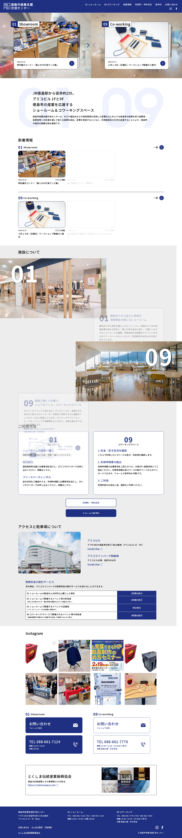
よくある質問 (36, 827)
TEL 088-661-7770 (121, 744)
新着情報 (127, 4)
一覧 (156, 147)
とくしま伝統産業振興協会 (29, 832)
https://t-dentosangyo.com (41, 784)
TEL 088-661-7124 (53, 744)
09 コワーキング (112, 4)
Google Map (93, 548)
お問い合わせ (171, 4)
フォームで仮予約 (91, 513)
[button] (44, 75)
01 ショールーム (93, 4)
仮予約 (158, 4)
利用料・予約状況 (143, 4)
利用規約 (48, 827)
